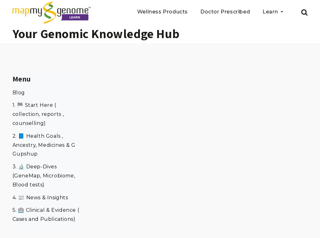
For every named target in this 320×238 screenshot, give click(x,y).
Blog (18, 93)
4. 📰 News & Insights (40, 198)
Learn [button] (270, 12)
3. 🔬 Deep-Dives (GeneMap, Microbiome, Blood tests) (43, 176)
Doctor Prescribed (225, 12)
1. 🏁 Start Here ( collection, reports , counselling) (38, 114)
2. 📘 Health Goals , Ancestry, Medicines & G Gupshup (44, 145)
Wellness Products (162, 12)
